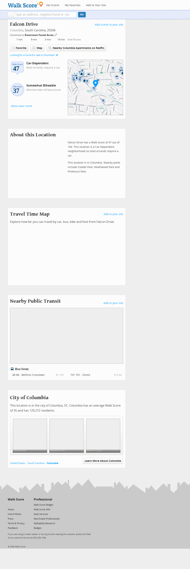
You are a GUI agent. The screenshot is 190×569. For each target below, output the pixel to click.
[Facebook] (16, 505)
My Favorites (73, 5)
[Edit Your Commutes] (56, 34)
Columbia (16, 30)
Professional (43, 499)
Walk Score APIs (42, 509)
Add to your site (113, 214)
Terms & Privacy (16, 523)
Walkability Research (44, 523)
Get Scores (52, 5)
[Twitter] (10, 505)
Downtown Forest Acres (39, 35)
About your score (21, 106)
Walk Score (16, 499)
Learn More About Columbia (103, 460)
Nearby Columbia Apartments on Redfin (76, 48)
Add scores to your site (109, 24)
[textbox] (45, 15)
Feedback (13, 528)
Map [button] (37, 48)
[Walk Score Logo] (25, 4)
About (11, 509)
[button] (11, 15)
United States (17, 463)
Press (11, 519)
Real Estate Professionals (47, 519)
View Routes (74, 39)
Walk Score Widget (43, 505)
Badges (38, 528)
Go (82, 14)
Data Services (41, 514)
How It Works (14, 514)
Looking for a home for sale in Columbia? (32, 55)
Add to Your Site (96, 5)
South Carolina (36, 463)
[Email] (21, 505)
